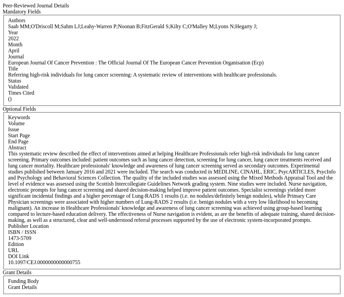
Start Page (19, 135)
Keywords (19, 117)
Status (14, 81)
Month (15, 44)
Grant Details (22, 287)
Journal (16, 56)
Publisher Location (28, 226)
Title (13, 68)
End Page (18, 141)
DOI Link (18, 256)
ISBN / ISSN (22, 232)
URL (13, 250)
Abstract (17, 147)
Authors (17, 20)
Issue (13, 129)
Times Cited (21, 93)
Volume (16, 123)
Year (13, 32)
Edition (16, 244)
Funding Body (23, 281)
